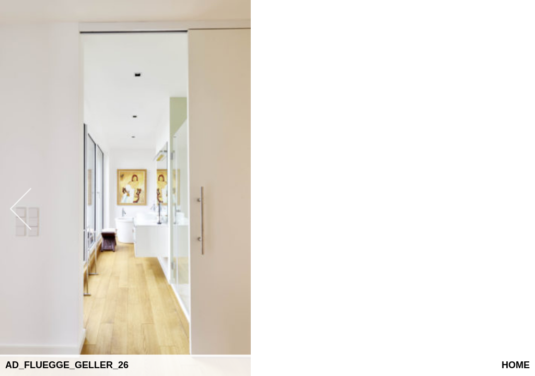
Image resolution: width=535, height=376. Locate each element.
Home (516, 365)
